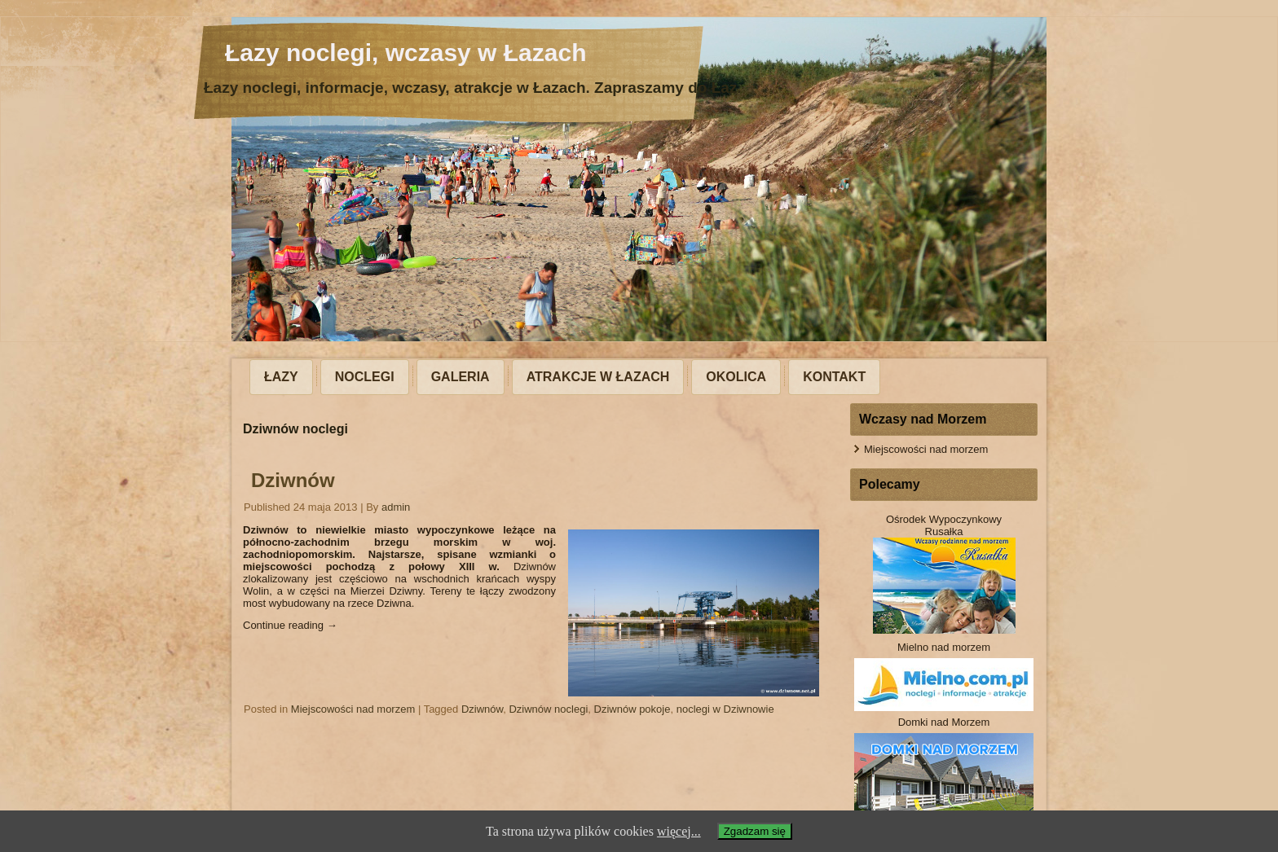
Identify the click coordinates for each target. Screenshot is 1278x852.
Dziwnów (293, 480)
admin (395, 507)
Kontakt (834, 377)
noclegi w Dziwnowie (725, 709)
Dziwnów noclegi (548, 709)
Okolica (736, 377)
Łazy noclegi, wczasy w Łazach (406, 52)
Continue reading (290, 625)
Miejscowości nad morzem (353, 709)
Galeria (460, 377)
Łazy (281, 377)
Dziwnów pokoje (632, 709)
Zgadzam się (755, 831)
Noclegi (364, 377)
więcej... (679, 831)
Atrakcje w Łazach (598, 377)
